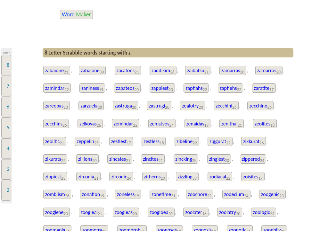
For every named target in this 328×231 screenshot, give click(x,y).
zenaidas (197, 124)
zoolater (195, 213)
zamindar (57, 88)
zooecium (236, 195)
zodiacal (220, 177)
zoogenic (272, 195)
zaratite (264, 88)
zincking (186, 159)
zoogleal (91, 213)
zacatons (128, 71)
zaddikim (163, 71)
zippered (253, 159)
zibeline (186, 142)
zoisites (253, 177)
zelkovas (90, 124)
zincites (153, 159)
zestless (154, 142)
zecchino (260, 106)
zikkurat (253, 142)
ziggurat (219, 142)
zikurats (55, 159)
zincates (119, 159)
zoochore (199, 195)
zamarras (232, 71)
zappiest (162, 88)
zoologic (263, 213)
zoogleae (56, 213)
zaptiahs (196, 88)
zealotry (192, 106)
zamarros (269, 71)
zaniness (92, 88)
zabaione (56, 71)
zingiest (219, 159)
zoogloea (161, 213)
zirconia (88, 177)
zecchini (226, 106)
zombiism (57, 195)
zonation (93, 195)
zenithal (231, 124)
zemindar (125, 124)
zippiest (55, 177)
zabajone (92, 71)
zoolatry (229, 213)
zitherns (154, 177)
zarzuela (91, 106)
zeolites (265, 124)
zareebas (56, 106)
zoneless (128, 195)
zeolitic (54, 142)
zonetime (163, 195)
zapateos (127, 88)
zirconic (121, 177)
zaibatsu (198, 71)
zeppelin (87, 142)
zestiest (121, 142)
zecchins (56, 124)
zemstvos (162, 124)
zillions (87, 159)
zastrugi (159, 106)
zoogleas (126, 213)
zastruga (125, 106)
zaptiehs (230, 88)
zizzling (187, 177)
